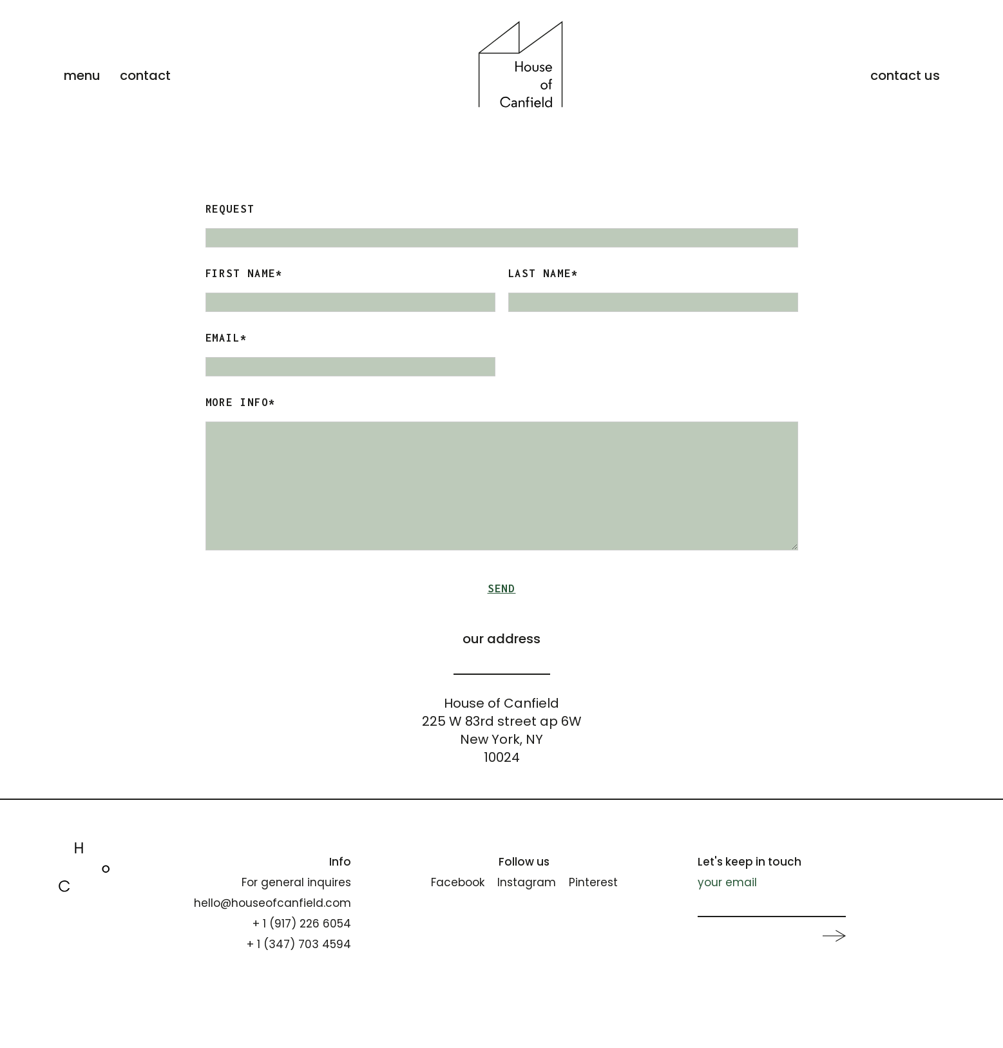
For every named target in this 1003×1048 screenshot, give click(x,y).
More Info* (240, 402)
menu (82, 75)
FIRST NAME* (244, 273)
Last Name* (543, 273)
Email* (226, 338)
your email (727, 882)
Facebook (457, 882)
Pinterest (593, 882)
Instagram (526, 882)
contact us (905, 75)
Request (230, 209)
